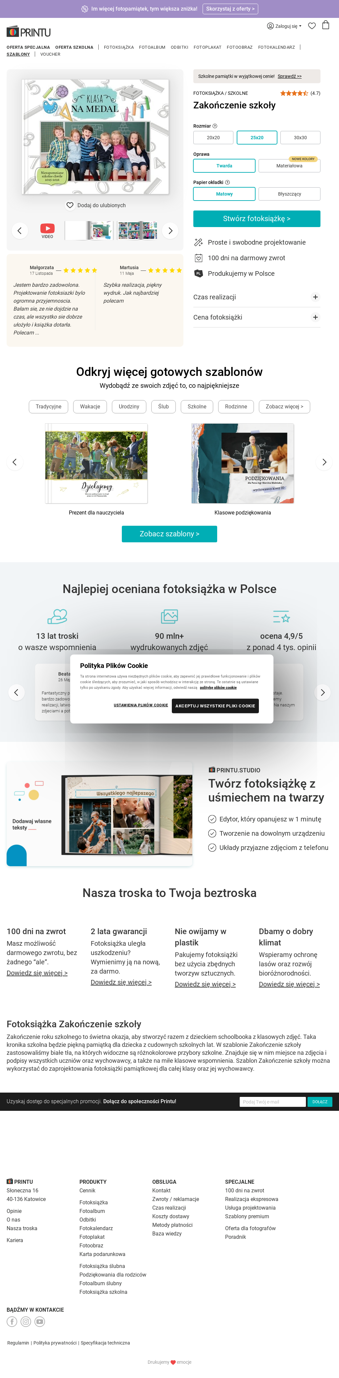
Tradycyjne (48, 406)
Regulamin (18, 1343)
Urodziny (129, 406)
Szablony (18, 54)
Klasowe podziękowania (243, 512)
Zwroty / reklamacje (175, 1199)
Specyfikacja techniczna (105, 1343)
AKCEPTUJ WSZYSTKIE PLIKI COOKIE (215, 705)
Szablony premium (247, 1216)
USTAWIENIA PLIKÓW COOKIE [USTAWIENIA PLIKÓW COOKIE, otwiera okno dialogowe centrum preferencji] (141, 705)
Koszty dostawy (170, 1216)
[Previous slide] (20, 230)
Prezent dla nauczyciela (96, 512)
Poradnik (235, 1237)
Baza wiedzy (167, 1233)
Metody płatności (172, 1225)
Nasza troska (22, 1228)
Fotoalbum (152, 47)
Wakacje (90, 406)
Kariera (15, 1240)
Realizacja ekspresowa (251, 1199)
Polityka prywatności (54, 1343)
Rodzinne (236, 406)
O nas (13, 1220)
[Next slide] (170, 230)
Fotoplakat (207, 47)
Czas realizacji (169, 1208)
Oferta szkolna (74, 47)
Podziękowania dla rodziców (112, 1275)
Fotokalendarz (276, 47)
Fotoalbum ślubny (100, 1283)
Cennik (87, 1190)
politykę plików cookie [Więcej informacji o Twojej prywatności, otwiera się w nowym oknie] (218, 687)
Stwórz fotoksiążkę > (257, 218)
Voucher (50, 54)
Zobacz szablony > (170, 534)
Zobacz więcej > (284, 406)
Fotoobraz (240, 47)
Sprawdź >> (290, 76)
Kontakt (161, 1190)
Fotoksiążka (119, 47)
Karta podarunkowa (102, 1254)
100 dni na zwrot (244, 1190)
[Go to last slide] (15, 462)
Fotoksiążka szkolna (103, 1292)
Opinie (14, 1211)
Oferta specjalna (28, 47)
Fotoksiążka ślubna (102, 1266)
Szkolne (238, 93)
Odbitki (180, 47)
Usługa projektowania (250, 1208)
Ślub (163, 406)
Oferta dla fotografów (250, 1228)
